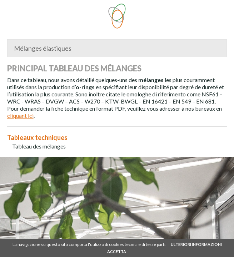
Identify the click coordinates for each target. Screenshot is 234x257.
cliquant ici (20, 115)
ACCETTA (116, 251)
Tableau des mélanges (39, 146)
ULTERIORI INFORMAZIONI (196, 244)
